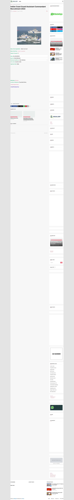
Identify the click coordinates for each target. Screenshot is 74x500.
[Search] (55, 262)
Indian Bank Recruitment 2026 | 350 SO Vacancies (58, 54)
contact (51, 123)
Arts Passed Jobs (53, 372)
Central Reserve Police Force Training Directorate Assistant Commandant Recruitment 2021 (28, 119)
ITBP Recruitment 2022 (14, 118)
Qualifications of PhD (53, 386)
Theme (23, 498)
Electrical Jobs (52, 376)
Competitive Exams (53, 367)
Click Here (16, 80)
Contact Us (57, 498)
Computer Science (53, 374)
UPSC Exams (52, 369)
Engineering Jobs (53, 388)
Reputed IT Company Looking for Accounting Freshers (58, 58)
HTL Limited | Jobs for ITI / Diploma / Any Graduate (57, 484)
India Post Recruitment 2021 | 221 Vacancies (58, 49)
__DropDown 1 (52, 397)
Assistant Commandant (16, 4)
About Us (52, 498)
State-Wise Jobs (52, 476)
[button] (63, 1)
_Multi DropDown (52, 396)
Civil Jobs (51, 379)
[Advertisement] (35, 20)
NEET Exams (52, 371)
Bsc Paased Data (53, 391)
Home (20, 1)
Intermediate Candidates (54, 384)
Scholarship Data (52, 381)
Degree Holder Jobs (53, 389)
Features (51, 395)
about (51, 122)
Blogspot (15, 498)
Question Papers (52, 475)
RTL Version (62, 498)
